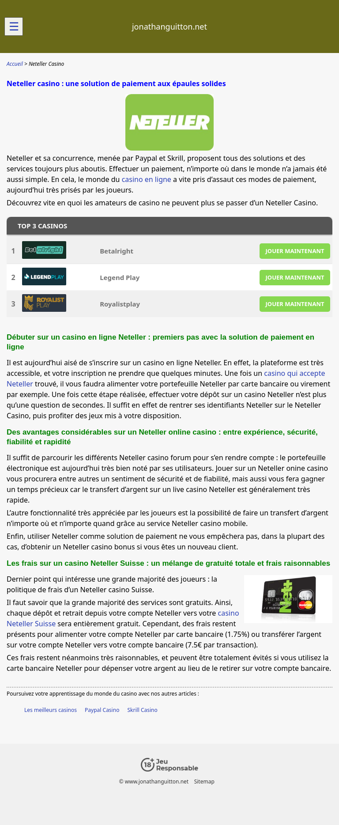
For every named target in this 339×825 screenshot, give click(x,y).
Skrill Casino (143, 710)
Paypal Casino (102, 710)
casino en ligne (146, 179)
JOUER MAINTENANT (295, 251)
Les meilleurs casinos (50, 710)
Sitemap (204, 781)
